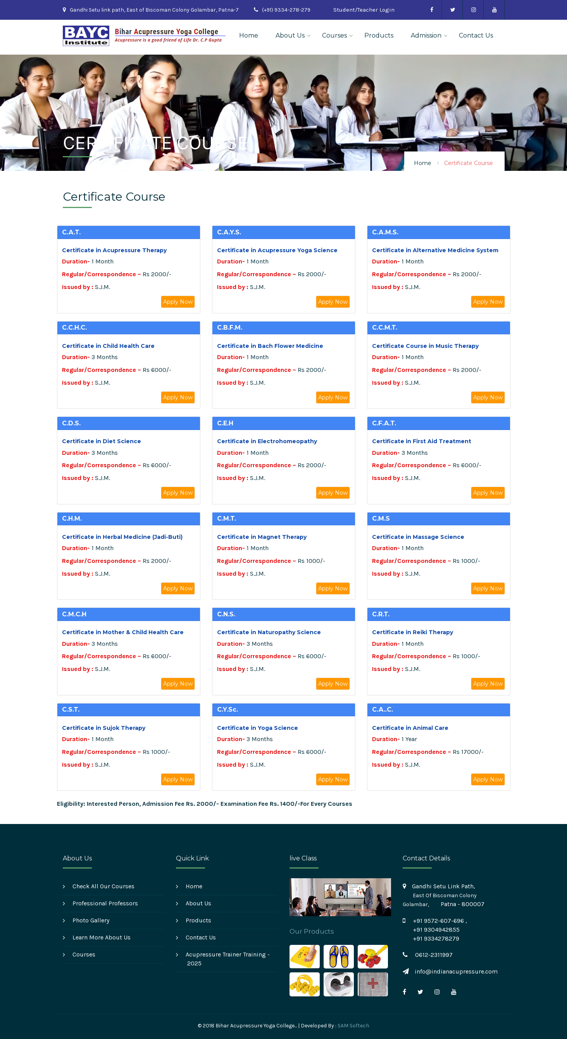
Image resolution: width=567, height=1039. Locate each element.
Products (378, 35)
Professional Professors (105, 903)
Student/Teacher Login (364, 9)
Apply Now (178, 301)
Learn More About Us (101, 937)
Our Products (311, 931)
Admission (426, 35)
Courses (334, 35)
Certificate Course (468, 163)
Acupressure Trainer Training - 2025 (228, 959)
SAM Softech (353, 1025)
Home (248, 35)
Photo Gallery (90, 920)
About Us (290, 35)
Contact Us (476, 35)
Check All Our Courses (103, 886)
